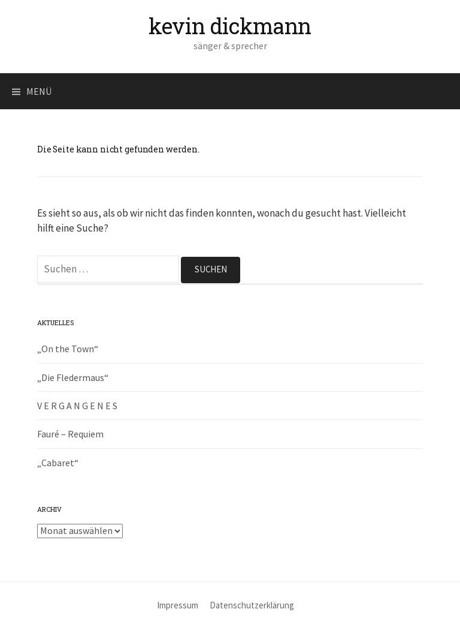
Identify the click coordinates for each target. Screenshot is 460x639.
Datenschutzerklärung (252, 605)
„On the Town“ (67, 349)
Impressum (177, 605)
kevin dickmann (230, 25)
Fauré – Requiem (70, 434)
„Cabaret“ (57, 463)
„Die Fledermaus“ (72, 377)
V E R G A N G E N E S (77, 406)
